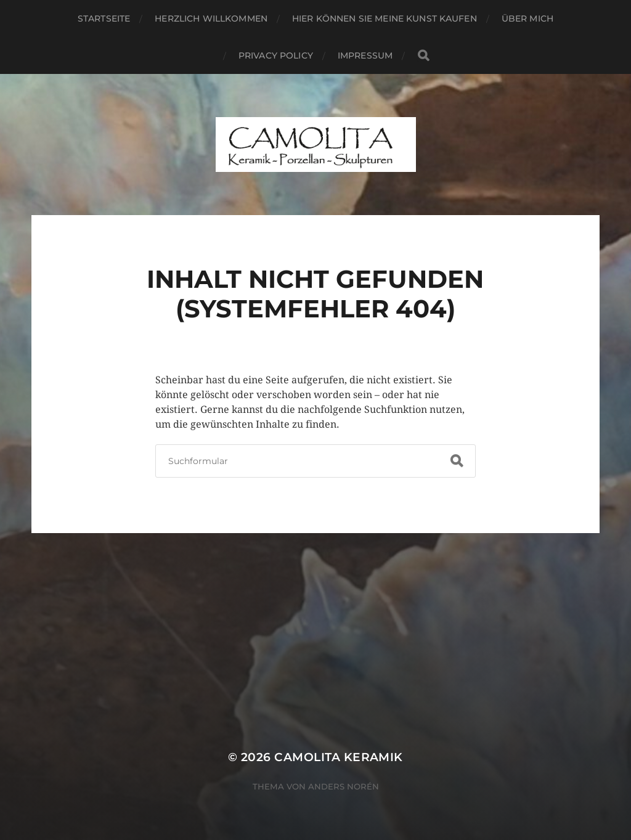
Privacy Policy (275, 55)
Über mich (527, 18)
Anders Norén (343, 786)
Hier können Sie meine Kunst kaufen (384, 18)
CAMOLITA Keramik (338, 757)
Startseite (104, 18)
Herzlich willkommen (211, 18)
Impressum (365, 55)
